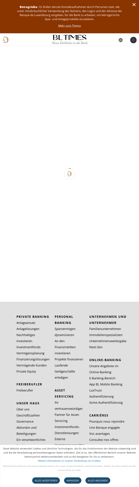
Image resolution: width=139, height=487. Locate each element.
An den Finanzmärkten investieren (65, 347)
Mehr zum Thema (69, 26)
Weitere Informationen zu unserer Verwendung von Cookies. (69, 460)
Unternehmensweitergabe (107, 341)
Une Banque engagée (104, 427)
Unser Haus (28, 403)
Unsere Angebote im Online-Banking (103, 369)
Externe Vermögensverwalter (69, 442)
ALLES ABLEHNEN (98, 480)
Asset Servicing (64, 393)
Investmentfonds (28, 347)
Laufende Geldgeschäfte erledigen (65, 371)
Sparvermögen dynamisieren (65, 332)
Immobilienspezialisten (106, 335)
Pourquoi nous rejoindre (106, 421)
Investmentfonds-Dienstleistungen (67, 430)
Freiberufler (29, 384)
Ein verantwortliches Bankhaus (30, 443)
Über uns (23, 409)
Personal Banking (64, 320)
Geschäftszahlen (28, 415)
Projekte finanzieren (69, 359)
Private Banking (32, 317)
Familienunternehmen (105, 329)
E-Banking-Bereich (102, 378)
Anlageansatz (25, 323)
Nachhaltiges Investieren (25, 338)
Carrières (98, 415)
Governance (25, 421)
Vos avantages (99, 434)
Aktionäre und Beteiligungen (26, 430)
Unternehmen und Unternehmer (107, 320)
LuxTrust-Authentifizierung (101, 393)
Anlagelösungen (27, 329)
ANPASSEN (73, 480)
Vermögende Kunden (31, 365)
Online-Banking (105, 360)
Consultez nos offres (103, 440)
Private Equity (26, 371)
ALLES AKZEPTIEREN (46, 480)
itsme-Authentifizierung (106, 402)
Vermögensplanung (30, 353)
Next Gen (96, 347)
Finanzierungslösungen (33, 359)
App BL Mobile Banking (105, 384)
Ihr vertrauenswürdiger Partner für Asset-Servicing (69, 411)
